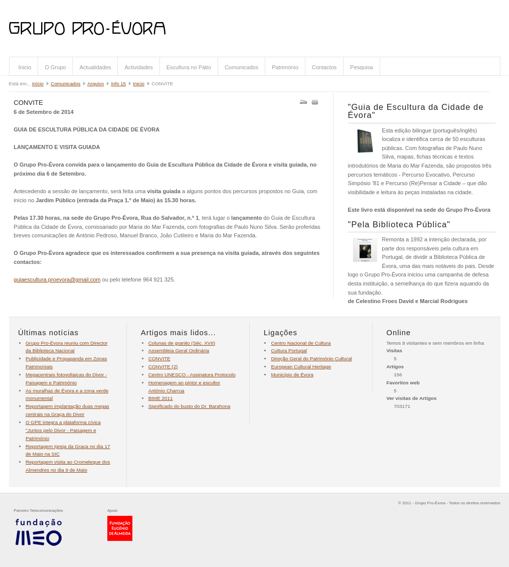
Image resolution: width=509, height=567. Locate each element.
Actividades (138, 67)
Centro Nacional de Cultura (300, 343)
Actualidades (95, 67)
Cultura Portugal (288, 350)
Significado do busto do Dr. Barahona (189, 406)
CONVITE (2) (163, 366)
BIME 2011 (160, 398)
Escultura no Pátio (188, 67)
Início (38, 83)
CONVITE (159, 358)
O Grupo (55, 67)
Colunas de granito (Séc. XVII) (181, 343)
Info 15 (118, 83)
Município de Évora (292, 374)
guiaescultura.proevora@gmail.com (57, 279)
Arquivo (95, 83)
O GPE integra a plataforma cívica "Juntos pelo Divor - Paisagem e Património (63, 430)
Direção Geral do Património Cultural (311, 358)
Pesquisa (361, 67)
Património (285, 67)
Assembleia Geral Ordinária (178, 350)
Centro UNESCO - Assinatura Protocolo (192, 374)
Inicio (25, 67)
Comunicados (241, 67)
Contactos (324, 67)
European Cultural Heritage (301, 366)
